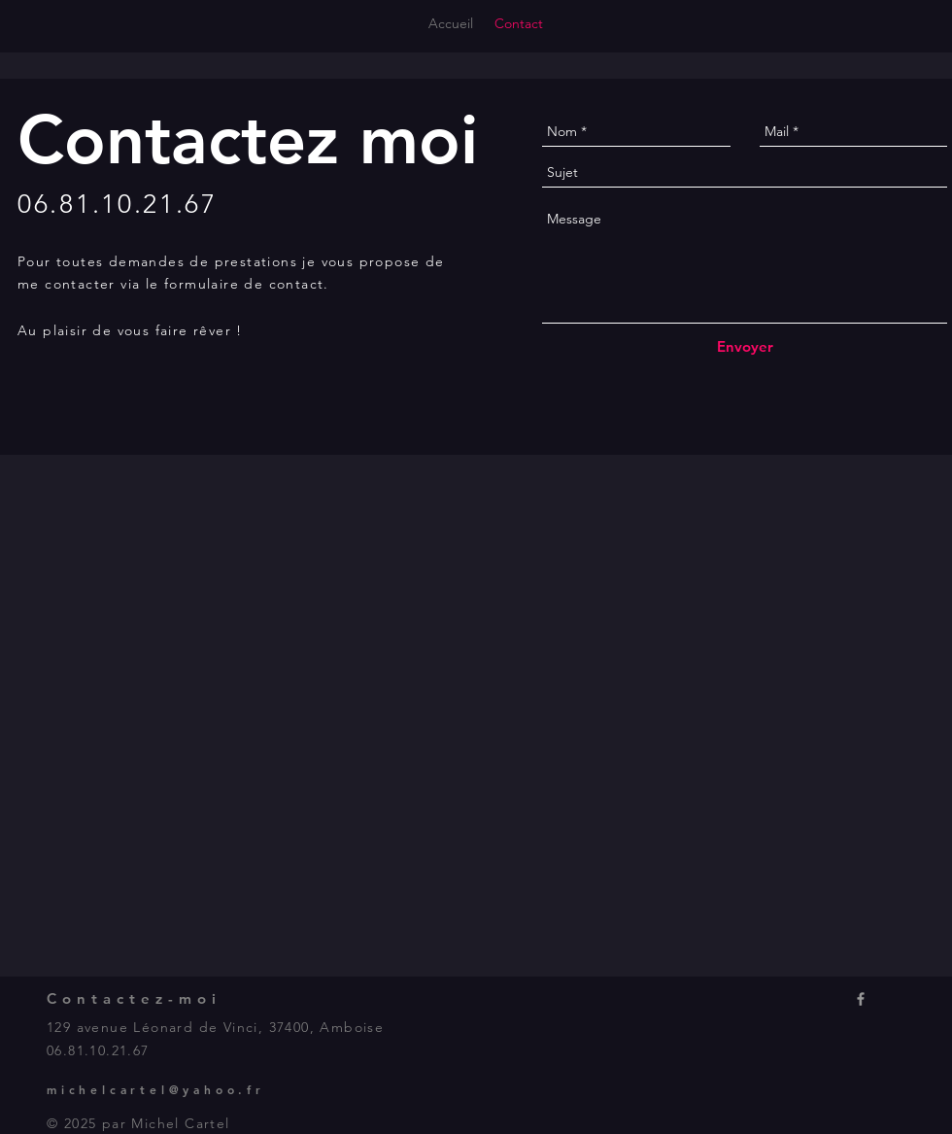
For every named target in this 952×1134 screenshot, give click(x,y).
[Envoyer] (745, 346)
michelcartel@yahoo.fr (156, 1089)
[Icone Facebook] (860, 999)
